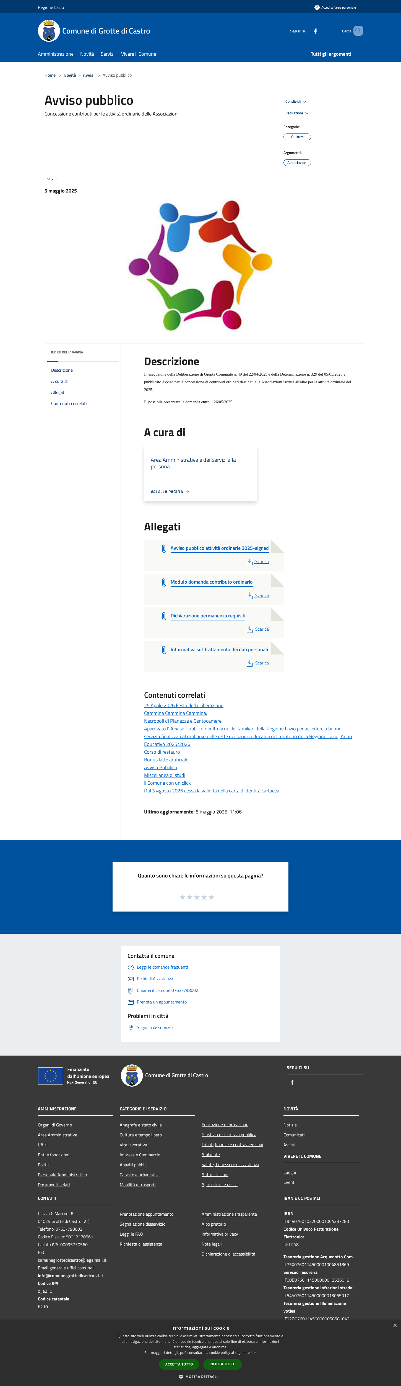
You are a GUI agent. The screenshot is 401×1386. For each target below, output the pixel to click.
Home (50, 75)
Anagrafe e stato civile (141, 1124)
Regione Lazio (51, 7)
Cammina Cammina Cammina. (175, 713)
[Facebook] (307, 30)
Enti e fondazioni (53, 1154)
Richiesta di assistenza (141, 1244)
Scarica (257, 561)
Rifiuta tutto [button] (223, 1364)
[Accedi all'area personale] (335, 7)
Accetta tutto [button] (179, 1364)
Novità (70, 75)
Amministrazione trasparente (229, 1214)
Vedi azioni (297, 113)
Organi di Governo (55, 1124)
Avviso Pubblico (160, 767)
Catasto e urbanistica (140, 1174)
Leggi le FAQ (131, 1234)
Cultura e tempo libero (141, 1134)
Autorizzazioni (215, 1174)
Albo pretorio (214, 1224)
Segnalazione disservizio (142, 1224)
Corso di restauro (162, 752)
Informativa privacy (220, 1234)
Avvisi (89, 75)
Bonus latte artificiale (166, 759)
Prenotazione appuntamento (146, 1214)
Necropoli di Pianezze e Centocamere (183, 721)
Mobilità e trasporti (138, 1184)
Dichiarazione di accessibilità (228, 1254)
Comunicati (294, 1134)
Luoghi (289, 1172)
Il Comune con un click (167, 783)
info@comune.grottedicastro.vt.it (70, 1275)
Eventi (289, 1182)
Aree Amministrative (57, 1134)
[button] (200, 1376)
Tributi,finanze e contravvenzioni (232, 1144)
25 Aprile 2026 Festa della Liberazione (183, 705)
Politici (44, 1164)
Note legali (212, 1244)
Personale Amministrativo (62, 1174)
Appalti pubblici (134, 1164)
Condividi (296, 101)
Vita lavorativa (133, 1144)
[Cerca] (356, 30)
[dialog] (200, 1353)
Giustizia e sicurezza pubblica (229, 1134)
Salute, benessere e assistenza (230, 1164)
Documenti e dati (54, 1184)
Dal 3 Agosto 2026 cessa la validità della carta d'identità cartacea (211, 790)
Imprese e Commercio (140, 1154)
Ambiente (211, 1154)
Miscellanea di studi (164, 775)
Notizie (290, 1124)
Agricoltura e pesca (220, 1184)
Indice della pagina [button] (67, 352)
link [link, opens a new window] (254, 1352)
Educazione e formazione (225, 1124)
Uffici (43, 1144)
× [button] (395, 1326)
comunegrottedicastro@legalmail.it (72, 1260)
